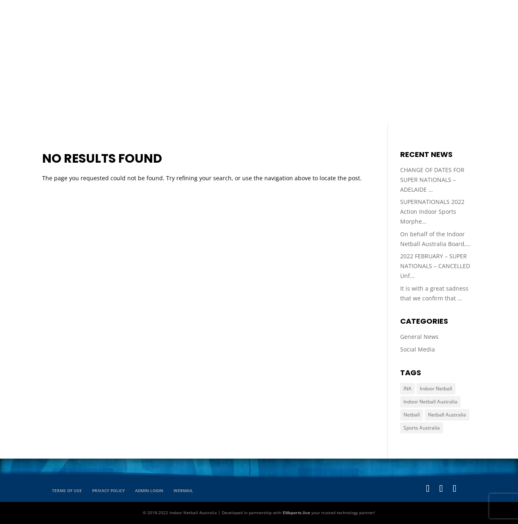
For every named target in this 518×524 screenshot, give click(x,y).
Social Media (417, 349)
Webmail (183, 490)
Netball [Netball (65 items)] (411, 414)
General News (419, 336)
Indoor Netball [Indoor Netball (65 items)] (436, 388)
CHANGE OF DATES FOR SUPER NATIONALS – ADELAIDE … (432, 179)
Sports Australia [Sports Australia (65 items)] (421, 427)
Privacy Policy (108, 490)
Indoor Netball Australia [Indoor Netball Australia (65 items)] (430, 401)
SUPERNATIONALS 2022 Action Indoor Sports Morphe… (432, 211)
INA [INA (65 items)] (407, 388)
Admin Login (149, 490)
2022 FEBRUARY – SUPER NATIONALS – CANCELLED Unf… (435, 266)
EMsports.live (296, 512)
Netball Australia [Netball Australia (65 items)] (447, 414)
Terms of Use (67, 490)
